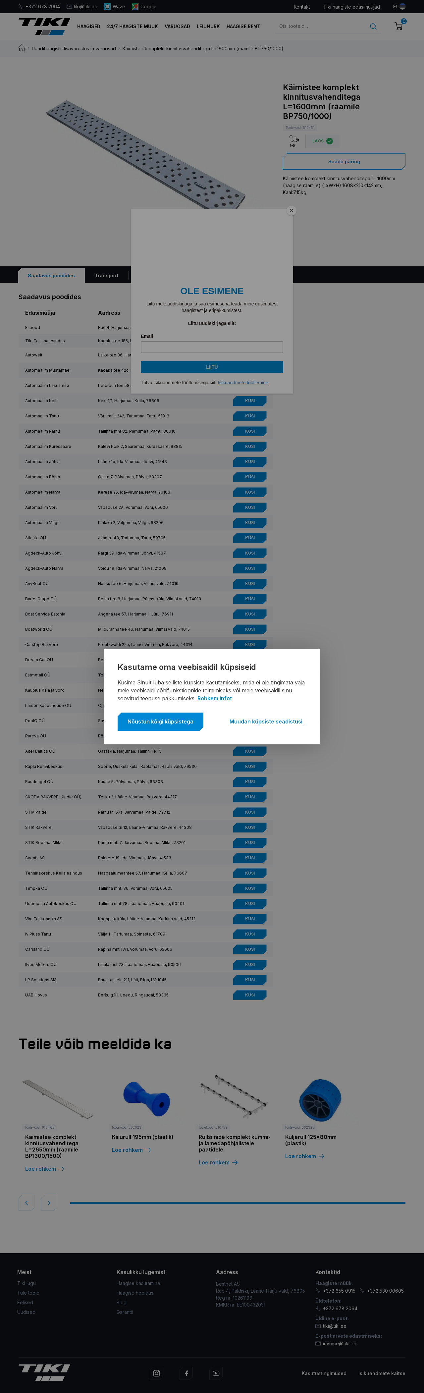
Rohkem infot (214, 698)
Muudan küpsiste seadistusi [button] (266, 721)
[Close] (291, 211)
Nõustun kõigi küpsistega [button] (160, 721)
